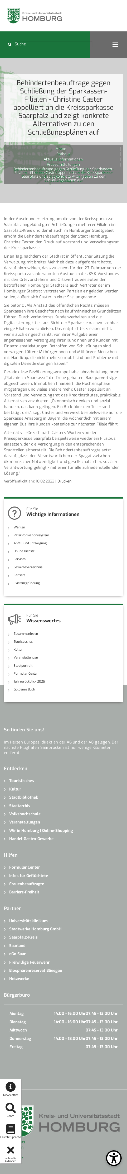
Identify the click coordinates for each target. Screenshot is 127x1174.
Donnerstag (20, 1038)
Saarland (17, 945)
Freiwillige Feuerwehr (29, 962)
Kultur (18, 649)
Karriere (19, 575)
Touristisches (23, 642)
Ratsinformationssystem (31, 535)
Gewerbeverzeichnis (28, 567)
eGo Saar (17, 954)
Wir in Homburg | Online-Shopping (41, 830)
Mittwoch (18, 1030)
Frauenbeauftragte (26, 884)
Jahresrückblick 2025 (29, 681)
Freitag (16, 1046)
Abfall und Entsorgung (30, 543)
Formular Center (26, 673)
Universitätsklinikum (28, 921)
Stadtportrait (23, 666)
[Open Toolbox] (114, 1158)
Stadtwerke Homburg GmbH (35, 929)
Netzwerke (19, 978)
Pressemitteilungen (63, 164)
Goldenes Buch (24, 689)
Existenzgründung (27, 583)
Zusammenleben (26, 634)
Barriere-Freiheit (24, 892)
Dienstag (17, 1022)
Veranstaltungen (26, 657)
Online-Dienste (24, 551)
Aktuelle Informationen (63, 159)
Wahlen (19, 527)
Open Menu (115, 44)
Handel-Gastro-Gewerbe (31, 838)
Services (20, 559)
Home (61, 148)
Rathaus (63, 154)
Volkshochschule (25, 814)
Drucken (64, 481)
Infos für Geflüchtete (28, 875)
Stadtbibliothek (23, 797)
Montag (16, 1013)
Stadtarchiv (19, 805)
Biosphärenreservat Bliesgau (35, 970)
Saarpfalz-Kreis (23, 937)
